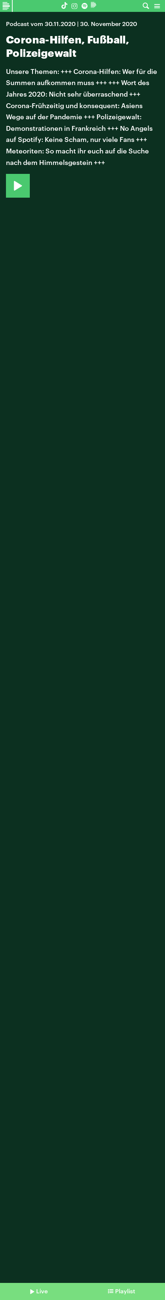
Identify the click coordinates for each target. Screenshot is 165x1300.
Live (42, 1290)
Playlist (125, 1290)
